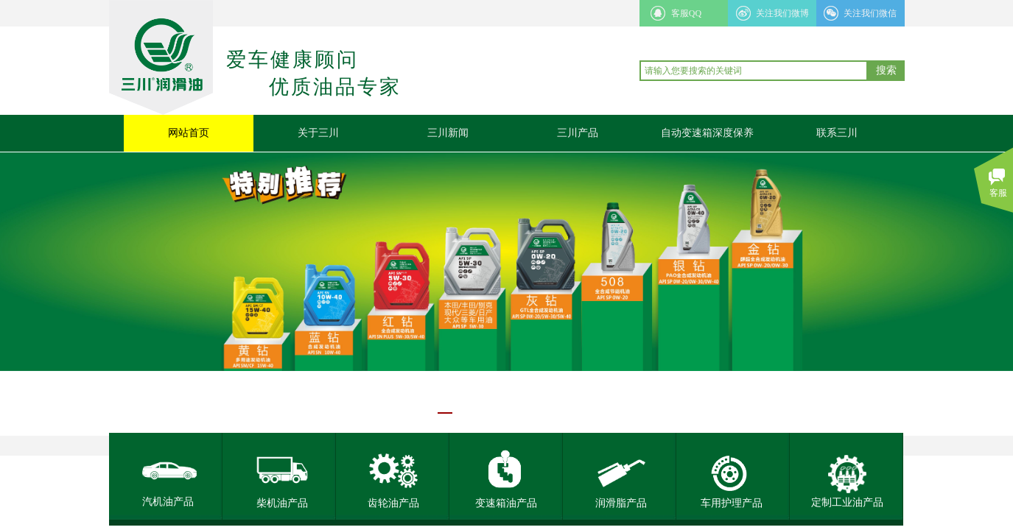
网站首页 (188, 132)
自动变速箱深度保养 (707, 132)
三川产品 (577, 132)
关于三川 (318, 132)
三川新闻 (448, 132)
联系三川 (837, 132)
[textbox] (753, 70)
